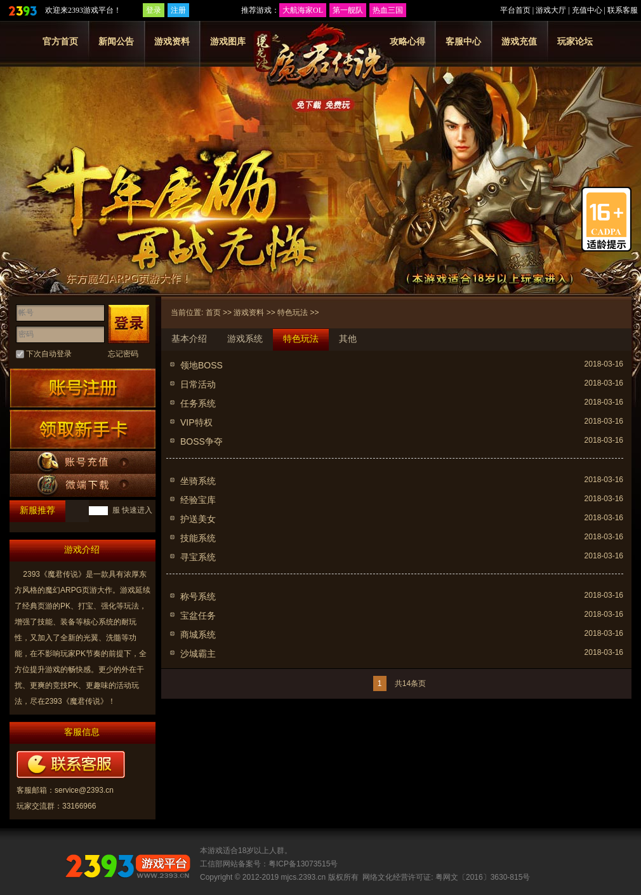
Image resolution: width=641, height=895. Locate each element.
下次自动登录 (49, 353)
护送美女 (198, 519)
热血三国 (388, 10)
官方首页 (60, 41)
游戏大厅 (551, 10)
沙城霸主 (198, 654)
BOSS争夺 (201, 441)
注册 (178, 10)
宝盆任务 (198, 615)
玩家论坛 (575, 41)
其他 (348, 338)
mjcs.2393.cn (303, 877)
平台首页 (515, 10)
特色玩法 (292, 312)
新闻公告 (116, 41)
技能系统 (198, 538)
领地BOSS (201, 365)
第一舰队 (348, 10)
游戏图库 (228, 41)
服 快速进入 (131, 510)
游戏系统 (245, 338)
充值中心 (587, 10)
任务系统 (198, 403)
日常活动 (198, 384)
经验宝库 (198, 500)
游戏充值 (519, 41)
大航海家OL (302, 10)
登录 (153, 10)
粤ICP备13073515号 (303, 863)
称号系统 (198, 596)
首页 (213, 312)
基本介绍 (189, 338)
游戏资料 (172, 41)
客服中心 (463, 41)
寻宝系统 (198, 557)
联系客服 (622, 10)
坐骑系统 (198, 481)
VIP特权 (196, 422)
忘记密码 (123, 353)
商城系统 (198, 634)
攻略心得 (407, 41)
